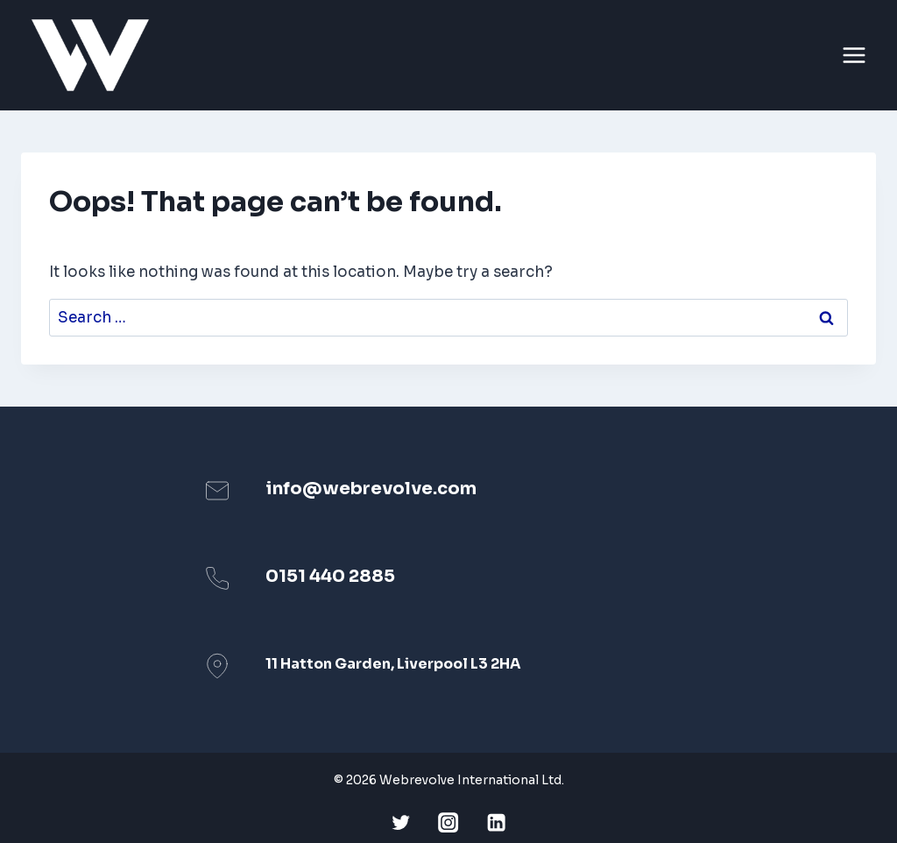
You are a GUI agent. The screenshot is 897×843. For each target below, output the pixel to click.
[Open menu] (856, 55)
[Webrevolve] (97, 55)
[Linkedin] (496, 822)
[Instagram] (449, 822)
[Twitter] (400, 822)
